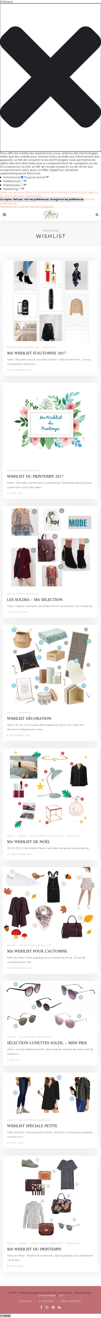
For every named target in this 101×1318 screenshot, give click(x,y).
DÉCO (11, 712)
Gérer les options (12, 192)
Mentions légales (41, 206)
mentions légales (47, 1295)
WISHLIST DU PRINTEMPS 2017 (35, 476)
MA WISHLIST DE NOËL (28, 842)
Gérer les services (37, 192)
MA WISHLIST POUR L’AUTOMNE (37, 951)
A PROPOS (46, 1301)
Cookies (5, 1315)
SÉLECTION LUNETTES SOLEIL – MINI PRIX (47, 1043)
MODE (23, 836)
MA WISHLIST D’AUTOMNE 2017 (36, 353)
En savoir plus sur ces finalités (21, 195)
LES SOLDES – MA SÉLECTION (34, 600)
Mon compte (71, 1301)
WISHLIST (49, 347)
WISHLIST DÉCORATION (29, 718)
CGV (61, 1295)
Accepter (6, 199)
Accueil (26, 1301)
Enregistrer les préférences (67, 199)
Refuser (18, 199)
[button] (50, 77)
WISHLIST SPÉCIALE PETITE (32, 1126)
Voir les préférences (36, 199)
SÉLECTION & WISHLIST (23, 347)
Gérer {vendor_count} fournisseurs (74, 192)
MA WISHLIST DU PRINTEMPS (34, 1249)
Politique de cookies (14, 206)
